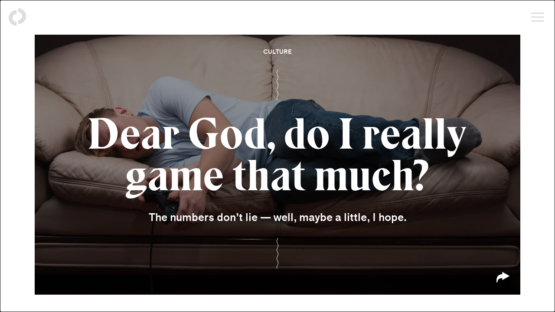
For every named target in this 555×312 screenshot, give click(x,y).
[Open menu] (537, 17)
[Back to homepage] (17, 17)
